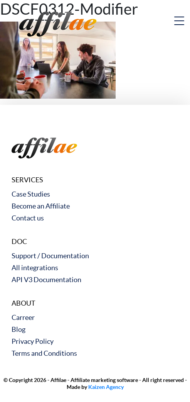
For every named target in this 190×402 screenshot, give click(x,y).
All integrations (35, 268)
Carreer (23, 317)
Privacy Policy (33, 341)
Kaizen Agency (106, 387)
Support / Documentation (50, 256)
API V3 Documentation (46, 280)
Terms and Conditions (44, 353)
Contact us (28, 218)
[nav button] (179, 21)
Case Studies (31, 194)
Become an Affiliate (41, 206)
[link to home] (58, 23)
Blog (18, 329)
